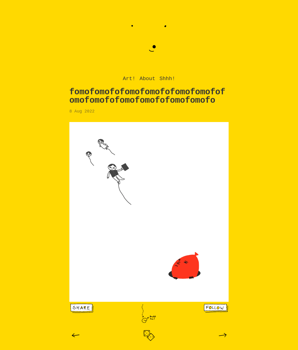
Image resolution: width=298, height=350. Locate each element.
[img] (75, 335)
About (147, 79)
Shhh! (167, 79)
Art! (129, 79)
